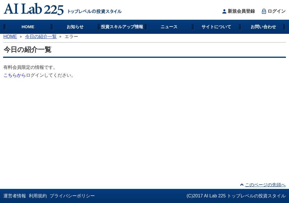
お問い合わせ (263, 26)
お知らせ (75, 26)
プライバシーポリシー (72, 195)
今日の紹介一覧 (41, 36)
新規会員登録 (238, 11)
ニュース (169, 26)
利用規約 (38, 195)
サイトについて (216, 26)
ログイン (273, 11)
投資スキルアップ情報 (122, 26)
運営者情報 (14, 195)
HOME (28, 26)
